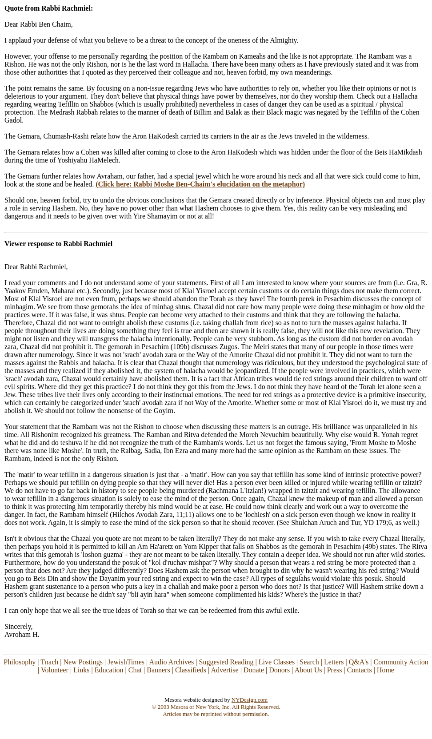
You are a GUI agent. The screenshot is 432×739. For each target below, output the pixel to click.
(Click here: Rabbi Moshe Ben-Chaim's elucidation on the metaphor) (200, 184)
